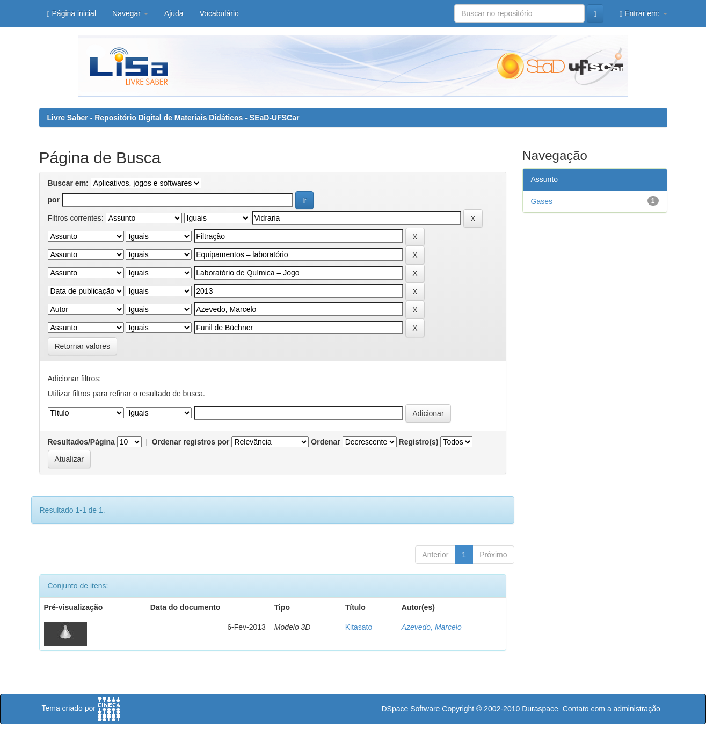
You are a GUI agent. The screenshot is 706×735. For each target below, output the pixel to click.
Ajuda (174, 13)
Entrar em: (643, 13)
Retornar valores (83, 346)
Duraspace (540, 708)
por (54, 199)
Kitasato (359, 627)
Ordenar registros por (191, 442)
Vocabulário (219, 13)
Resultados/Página (81, 442)
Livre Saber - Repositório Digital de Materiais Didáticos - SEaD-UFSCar (173, 117)
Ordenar (325, 442)
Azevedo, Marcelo (432, 627)
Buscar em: (68, 183)
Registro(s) (419, 442)
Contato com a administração (611, 708)
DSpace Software (410, 708)
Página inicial (72, 13)
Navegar (130, 13)
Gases (541, 201)
